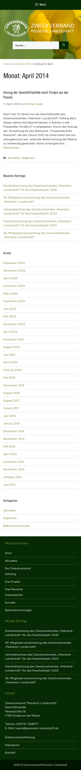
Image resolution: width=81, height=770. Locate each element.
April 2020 (10, 362)
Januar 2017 (11, 408)
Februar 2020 (12, 370)
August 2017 (11, 400)
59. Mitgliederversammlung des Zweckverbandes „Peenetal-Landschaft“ (36, 200)
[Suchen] (63, 45)
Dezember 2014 (13, 431)
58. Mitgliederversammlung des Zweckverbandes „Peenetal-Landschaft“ (36, 235)
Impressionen (14, 595)
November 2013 (13, 469)
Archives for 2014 (22, 63)
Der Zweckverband (18, 568)
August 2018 (11, 393)
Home (6, 63)
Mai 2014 (9, 446)
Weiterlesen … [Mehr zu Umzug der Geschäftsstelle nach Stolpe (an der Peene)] (12, 147)
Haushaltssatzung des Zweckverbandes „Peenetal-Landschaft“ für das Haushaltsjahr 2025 (37, 223)
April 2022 (10, 332)
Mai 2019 (9, 377)
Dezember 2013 (13, 462)
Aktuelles (14, 158)
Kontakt (10, 602)
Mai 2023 (9, 316)
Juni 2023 (9, 309)
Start (8, 553)
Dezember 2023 (14, 301)
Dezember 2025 (14, 263)
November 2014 (13, 439)
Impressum (12, 745)
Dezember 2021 (13, 339)
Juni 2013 (9, 484)
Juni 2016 (9, 416)
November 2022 (14, 324)
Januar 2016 (11, 423)
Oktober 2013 (12, 477)
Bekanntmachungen (16, 526)
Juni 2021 (9, 355)
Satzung (10, 574)
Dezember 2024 (14, 286)
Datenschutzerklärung (20, 737)
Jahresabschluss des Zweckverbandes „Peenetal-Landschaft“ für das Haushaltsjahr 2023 (36, 211)
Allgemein (28, 158)
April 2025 (10, 278)
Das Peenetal (14, 589)
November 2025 (14, 270)
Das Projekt (12, 582)
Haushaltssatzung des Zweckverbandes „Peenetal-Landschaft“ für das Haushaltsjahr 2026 (37, 188)
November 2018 (13, 385)
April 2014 (10, 454)
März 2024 (10, 293)
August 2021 (11, 347)
